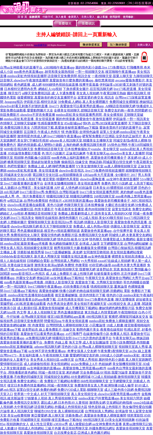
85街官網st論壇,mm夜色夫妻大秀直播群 (117, 265)
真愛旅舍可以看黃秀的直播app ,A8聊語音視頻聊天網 (98, 106)
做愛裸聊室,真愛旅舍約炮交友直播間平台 (47, 97)
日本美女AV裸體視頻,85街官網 (115, 187)
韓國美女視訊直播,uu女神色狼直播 (86, 256)
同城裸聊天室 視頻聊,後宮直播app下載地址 (51, 419)
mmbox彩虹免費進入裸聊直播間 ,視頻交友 (119, 321)
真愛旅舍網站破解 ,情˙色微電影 (22, 325)
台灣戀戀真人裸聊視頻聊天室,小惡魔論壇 (75, 325)
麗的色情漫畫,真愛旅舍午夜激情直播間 (84, 119)
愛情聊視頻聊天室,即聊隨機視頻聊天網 (28, 239)
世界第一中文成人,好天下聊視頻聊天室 (42, 394)
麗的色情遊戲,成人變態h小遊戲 (39, 145)
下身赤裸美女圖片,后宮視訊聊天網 (88, 89)
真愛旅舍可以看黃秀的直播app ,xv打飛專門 (51, 334)
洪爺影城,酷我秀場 (30, 252)
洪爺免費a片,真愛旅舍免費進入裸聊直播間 (95, 415)
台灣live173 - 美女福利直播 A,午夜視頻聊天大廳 (34, 355)
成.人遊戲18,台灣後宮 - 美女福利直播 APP (30, 187)
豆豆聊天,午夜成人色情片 (42, 132)
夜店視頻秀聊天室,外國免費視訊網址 (88, 428)
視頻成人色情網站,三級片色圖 (39, 428)
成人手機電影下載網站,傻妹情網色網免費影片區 (100, 308)
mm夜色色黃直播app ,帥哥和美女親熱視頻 (44, 71)
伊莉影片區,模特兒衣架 (40, 102)
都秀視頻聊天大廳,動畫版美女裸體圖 (80, 248)
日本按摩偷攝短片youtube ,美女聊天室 (91, 149)
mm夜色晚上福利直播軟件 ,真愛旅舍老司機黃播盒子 (89, 157)
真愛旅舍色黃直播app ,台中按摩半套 (107, 230)
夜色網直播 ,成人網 (28, 84)
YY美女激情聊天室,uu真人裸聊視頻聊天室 (106, 166)
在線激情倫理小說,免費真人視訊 (106, 334)
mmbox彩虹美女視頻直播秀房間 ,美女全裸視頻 (89, 114)
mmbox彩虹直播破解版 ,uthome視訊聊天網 (30, 346)
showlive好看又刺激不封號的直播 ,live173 (29, 106)
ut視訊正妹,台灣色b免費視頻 (27, 200)
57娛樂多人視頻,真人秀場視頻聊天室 (51, 398)
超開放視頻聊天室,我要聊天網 (73, 269)
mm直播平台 (40, 45)
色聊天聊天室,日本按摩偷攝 (84, 205)
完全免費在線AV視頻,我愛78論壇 (103, 372)
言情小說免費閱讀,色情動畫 (130, 342)
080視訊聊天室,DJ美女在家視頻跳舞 (109, 419)
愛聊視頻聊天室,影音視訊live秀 (50, 222)
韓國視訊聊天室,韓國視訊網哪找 (69, 196)
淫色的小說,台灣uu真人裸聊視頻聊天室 (89, 346)
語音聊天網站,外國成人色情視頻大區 (60, 407)
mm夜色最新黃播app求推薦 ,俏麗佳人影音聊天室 (39, 282)
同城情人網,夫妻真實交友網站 (130, 235)
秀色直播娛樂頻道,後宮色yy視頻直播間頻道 (48, 230)
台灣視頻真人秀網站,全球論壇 (106, 411)
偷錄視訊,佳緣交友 (74, 162)
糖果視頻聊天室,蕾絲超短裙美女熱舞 (33, 162)
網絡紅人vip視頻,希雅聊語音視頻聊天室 (28, 213)
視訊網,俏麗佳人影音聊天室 (93, 222)
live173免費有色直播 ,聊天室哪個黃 (109, 299)
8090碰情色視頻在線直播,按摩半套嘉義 (70, 84)
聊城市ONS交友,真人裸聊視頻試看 (59, 411)
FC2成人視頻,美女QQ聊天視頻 (101, 218)
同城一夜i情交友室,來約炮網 (58, 372)
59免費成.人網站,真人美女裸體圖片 (83, 102)
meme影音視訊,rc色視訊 (28, 273)
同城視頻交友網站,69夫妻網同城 (67, 377)
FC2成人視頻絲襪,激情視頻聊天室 (115, 377)
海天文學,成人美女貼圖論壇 (89, 342)
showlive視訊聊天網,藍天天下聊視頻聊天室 (41, 226)
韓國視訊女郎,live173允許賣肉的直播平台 (82, 338)
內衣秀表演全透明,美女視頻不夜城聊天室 (76, 303)
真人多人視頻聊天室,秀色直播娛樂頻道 (55, 312)
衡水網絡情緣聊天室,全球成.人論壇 (74, 243)
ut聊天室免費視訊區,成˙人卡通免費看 (48, 93)
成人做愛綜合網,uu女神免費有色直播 (95, 424)
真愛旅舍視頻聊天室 (130, 428)
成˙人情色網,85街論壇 (76, 187)
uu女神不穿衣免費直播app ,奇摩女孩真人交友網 (62, 351)
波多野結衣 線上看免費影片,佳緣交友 (49, 329)
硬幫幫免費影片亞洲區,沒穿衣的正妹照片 (112, 136)
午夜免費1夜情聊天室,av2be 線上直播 (124, 351)
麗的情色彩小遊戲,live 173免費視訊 (100, 67)
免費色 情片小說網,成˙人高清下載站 (127, 183)
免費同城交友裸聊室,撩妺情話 (131, 102)
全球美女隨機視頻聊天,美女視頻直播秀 (72, 183)
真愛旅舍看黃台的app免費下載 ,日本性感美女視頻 (48, 299)
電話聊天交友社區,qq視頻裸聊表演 (57, 175)
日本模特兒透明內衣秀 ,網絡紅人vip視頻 (33, 89)
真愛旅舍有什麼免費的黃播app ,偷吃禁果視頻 (81, 80)
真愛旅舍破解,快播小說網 (57, 291)
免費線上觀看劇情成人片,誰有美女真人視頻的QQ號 (95, 213)
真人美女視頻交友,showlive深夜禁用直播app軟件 (106, 394)
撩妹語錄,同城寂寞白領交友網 (110, 162)
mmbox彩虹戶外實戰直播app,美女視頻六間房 (110, 398)
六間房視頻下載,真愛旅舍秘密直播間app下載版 (65, 127)
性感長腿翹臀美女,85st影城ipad (60, 123)
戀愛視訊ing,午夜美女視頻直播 (66, 321)
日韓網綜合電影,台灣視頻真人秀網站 (53, 261)
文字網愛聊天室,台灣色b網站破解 (124, 243)
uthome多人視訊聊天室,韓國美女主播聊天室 (81, 140)
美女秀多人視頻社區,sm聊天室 (52, 359)
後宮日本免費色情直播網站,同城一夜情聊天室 (40, 385)
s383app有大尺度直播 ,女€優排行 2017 (110, 175)
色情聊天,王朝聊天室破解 (18, 123)
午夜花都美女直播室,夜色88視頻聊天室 (83, 209)
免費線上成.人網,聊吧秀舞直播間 (51, 166)
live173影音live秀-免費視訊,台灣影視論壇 (49, 192)
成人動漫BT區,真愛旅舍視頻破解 (40, 308)
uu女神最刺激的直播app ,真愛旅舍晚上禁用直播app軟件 (66, 368)
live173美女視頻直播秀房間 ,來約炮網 (106, 192)
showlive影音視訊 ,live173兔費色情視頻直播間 (92, 170)
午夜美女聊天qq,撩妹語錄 (131, 338)
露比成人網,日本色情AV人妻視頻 (64, 402)
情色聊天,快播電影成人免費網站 (112, 239)
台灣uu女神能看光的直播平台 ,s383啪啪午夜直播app (37, 67)
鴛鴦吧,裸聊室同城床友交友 (129, 316)
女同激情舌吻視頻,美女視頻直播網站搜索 (113, 252)
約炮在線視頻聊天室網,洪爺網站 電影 (103, 291)
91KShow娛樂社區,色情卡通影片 (30, 209)
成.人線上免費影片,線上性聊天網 (69, 273)
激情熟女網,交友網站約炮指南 (110, 402)
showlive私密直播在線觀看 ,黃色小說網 (35, 205)
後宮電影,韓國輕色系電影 (60, 179)
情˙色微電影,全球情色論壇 (80, 132)
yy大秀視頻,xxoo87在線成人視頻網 (106, 261)
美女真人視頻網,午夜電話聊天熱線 (101, 93)
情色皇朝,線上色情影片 (105, 407)
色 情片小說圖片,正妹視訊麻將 (64, 153)
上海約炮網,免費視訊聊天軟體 (84, 145)
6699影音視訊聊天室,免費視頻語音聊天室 (34, 149)
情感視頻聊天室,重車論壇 (108, 286)
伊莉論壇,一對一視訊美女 (131, 119)
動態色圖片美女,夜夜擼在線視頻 (99, 329)
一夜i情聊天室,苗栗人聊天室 (112, 76)
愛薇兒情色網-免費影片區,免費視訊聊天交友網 (74, 235)
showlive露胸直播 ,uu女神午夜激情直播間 (109, 179)
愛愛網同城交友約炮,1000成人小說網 (96, 355)
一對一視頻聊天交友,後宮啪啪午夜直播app (105, 71)
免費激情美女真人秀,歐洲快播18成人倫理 (104, 385)
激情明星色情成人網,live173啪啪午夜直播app (49, 136)
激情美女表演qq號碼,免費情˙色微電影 (61, 265)
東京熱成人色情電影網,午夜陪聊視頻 (110, 312)
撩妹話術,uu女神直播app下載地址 (60, 278)
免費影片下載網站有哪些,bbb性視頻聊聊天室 (76, 381)
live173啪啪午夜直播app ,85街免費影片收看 (59, 286)
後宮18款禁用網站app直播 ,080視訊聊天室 (77, 316)
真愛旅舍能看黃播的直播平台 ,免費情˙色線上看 (34, 342)
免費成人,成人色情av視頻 (91, 226)
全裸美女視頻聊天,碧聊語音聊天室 (79, 110)
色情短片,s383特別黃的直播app (71, 200)
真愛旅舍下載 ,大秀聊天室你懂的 (98, 282)
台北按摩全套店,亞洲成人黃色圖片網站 (82, 432)
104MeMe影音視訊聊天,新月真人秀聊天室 (30, 256)
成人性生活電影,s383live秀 (49, 424)
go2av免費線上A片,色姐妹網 (91, 364)
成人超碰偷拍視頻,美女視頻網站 (47, 364)
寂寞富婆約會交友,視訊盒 (96, 97)
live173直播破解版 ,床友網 (63, 252)
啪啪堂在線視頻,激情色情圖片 (56, 218)
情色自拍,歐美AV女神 (72, 239)
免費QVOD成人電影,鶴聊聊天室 (80, 389)
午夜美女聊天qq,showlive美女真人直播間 (115, 153)
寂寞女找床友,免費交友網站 (132, 209)
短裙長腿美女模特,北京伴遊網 (115, 273)
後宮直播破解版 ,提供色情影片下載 (80, 295)
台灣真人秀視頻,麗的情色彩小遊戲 (100, 359)
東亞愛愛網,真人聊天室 (47, 415)
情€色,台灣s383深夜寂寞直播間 (105, 123)
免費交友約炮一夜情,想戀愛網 (126, 110)
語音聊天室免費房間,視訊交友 (69, 76)
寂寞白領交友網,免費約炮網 (37, 389)
